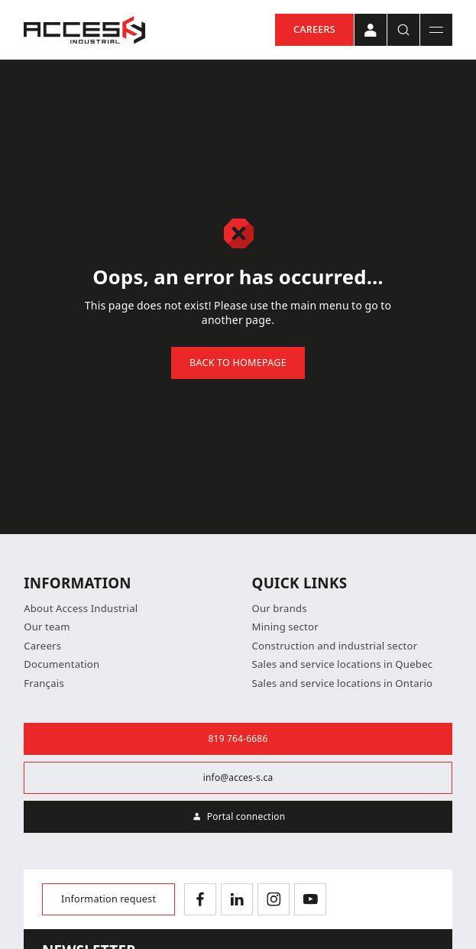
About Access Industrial (81, 608)
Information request (108, 899)
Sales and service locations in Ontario (342, 683)
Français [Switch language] (44, 683)
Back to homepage (238, 362)
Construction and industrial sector (335, 646)
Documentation (61, 664)
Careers (314, 29)
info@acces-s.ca (238, 777)
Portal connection (238, 816)
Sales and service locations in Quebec (342, 664)
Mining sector (285, 627)
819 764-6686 (238, 739)
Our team (47, 627)
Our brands (279, 608)
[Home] (84, 30)
